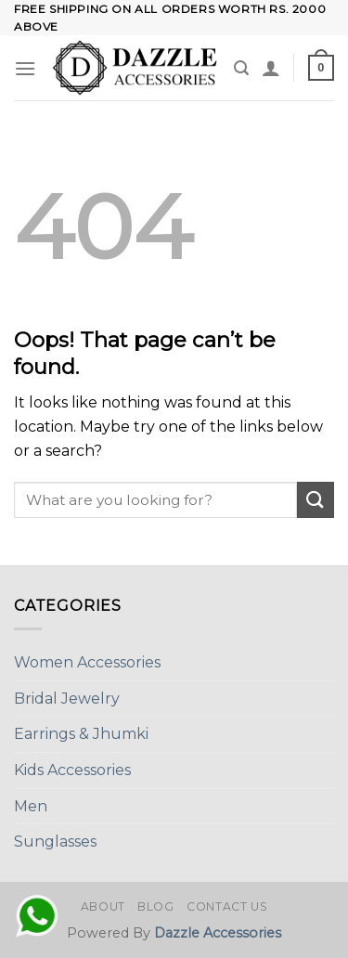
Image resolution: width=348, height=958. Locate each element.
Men (30, 806)
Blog (155, 906)
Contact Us (227, 906)
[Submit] (315, 500)
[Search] (241, 68)
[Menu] (25, 68)
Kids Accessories (72, 770)
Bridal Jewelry (67, 698)
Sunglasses (55, 841)
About (103, 906)
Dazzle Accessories (217, 933)
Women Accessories (87, 662)
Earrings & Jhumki (81, 734)
